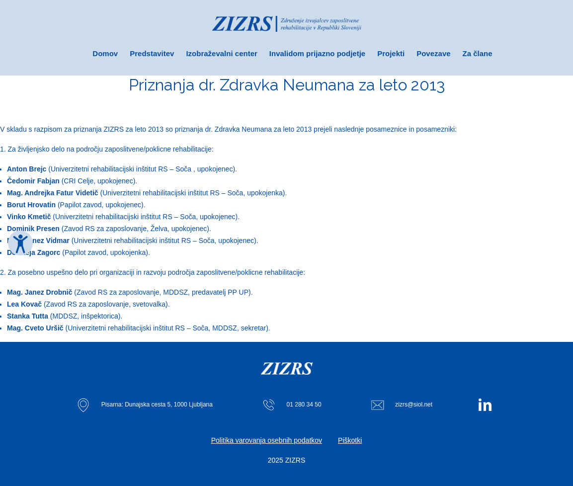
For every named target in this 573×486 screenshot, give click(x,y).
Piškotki (350, 440)
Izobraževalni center (221, 53)
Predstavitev (152, 53)
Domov (105, 53)
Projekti (391, 53)
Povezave (433, 53)
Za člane (477, 53)
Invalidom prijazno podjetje (317, 53)
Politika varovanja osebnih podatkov (266, 440)
